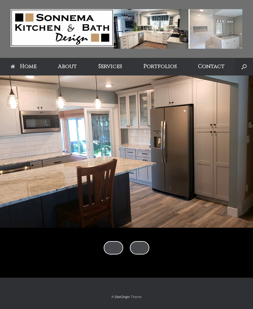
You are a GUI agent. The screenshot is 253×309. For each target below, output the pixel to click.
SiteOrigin (122, 297)
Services (110, 66)
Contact (211, 66)
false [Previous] (113, 248)
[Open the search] (244, 66)
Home (23, 66)
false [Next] (139, 248)
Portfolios (160, 66)
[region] (126, 176)
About (67, 66)
